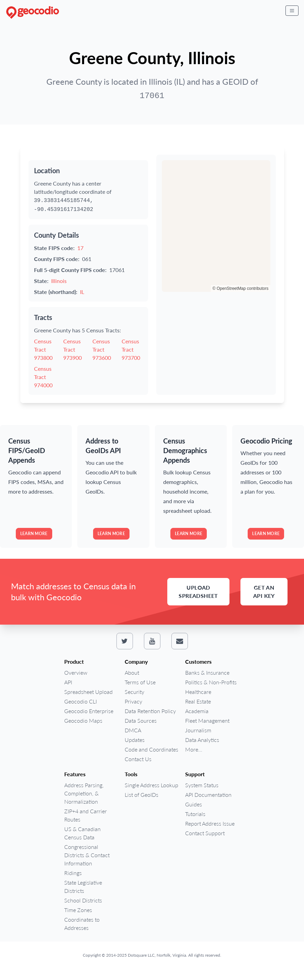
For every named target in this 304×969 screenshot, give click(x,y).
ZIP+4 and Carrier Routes (85, 815)
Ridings (73, 873)
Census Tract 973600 (101, 349)
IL (82, 291)
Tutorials (195, 814)
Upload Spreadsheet (198, 591)
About (132, 672)
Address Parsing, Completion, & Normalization (84, 793)
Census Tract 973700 (131, 349)
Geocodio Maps (83, 720)
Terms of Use (140, 682)
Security (134, 691)
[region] (216, 226)
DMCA (133, 730)
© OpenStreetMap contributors (241, 288)
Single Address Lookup (151, 785)
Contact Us (138, 759)
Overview (75, 672)
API (68, 682)
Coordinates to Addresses (82, 923)
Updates (135, 739)
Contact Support (205, 833)
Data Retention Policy (150, 711)
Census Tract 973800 (43, 349)
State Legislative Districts (83, 886)
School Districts (83, 900)
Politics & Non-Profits (211, 682)
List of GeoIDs (141, 794)
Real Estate (198, 701)
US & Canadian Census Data (82, 833)
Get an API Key (264, 591)
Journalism (198, 730)
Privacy (133, 701)
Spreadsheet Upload (88, 691)
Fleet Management (207, 720)
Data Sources (141, 720)
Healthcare (198, 691)
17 (80, 248)
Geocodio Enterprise (88, 711)
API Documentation (208, 794)
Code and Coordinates (151, 749)
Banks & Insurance (207, 672)
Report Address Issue (210, 823)
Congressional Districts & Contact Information (87, 854)
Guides (193, 804)
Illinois (59, 280)
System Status (201, 785)
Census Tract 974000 (43, 376)
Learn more (34, 533)
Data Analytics (202, 739)
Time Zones (78, 910)
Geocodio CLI (80, 701)
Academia (197, 711)
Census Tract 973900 (72, 349)
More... (193, 749)
